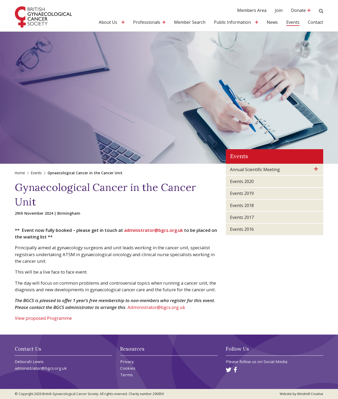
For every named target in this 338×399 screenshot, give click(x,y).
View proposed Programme (43, 318)
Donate (301, 10)
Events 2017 (242, 217)
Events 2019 (242, 193)
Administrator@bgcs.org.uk (156, 307)
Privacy (127, 362)
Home (20, 172)
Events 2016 (242, 229)
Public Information (232, 22)
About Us (108, 22)
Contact (315, 22)
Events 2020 (242, 181)
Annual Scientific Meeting (255, 169)
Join (279, 10)
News (272, 22)
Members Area (251, 10)
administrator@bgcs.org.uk (153, 230)
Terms (126, 375)
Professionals (146, 22)
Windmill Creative (310, 394)
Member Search (189, 22)
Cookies (127, 368)
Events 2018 (242, 205)
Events (292, 22)
